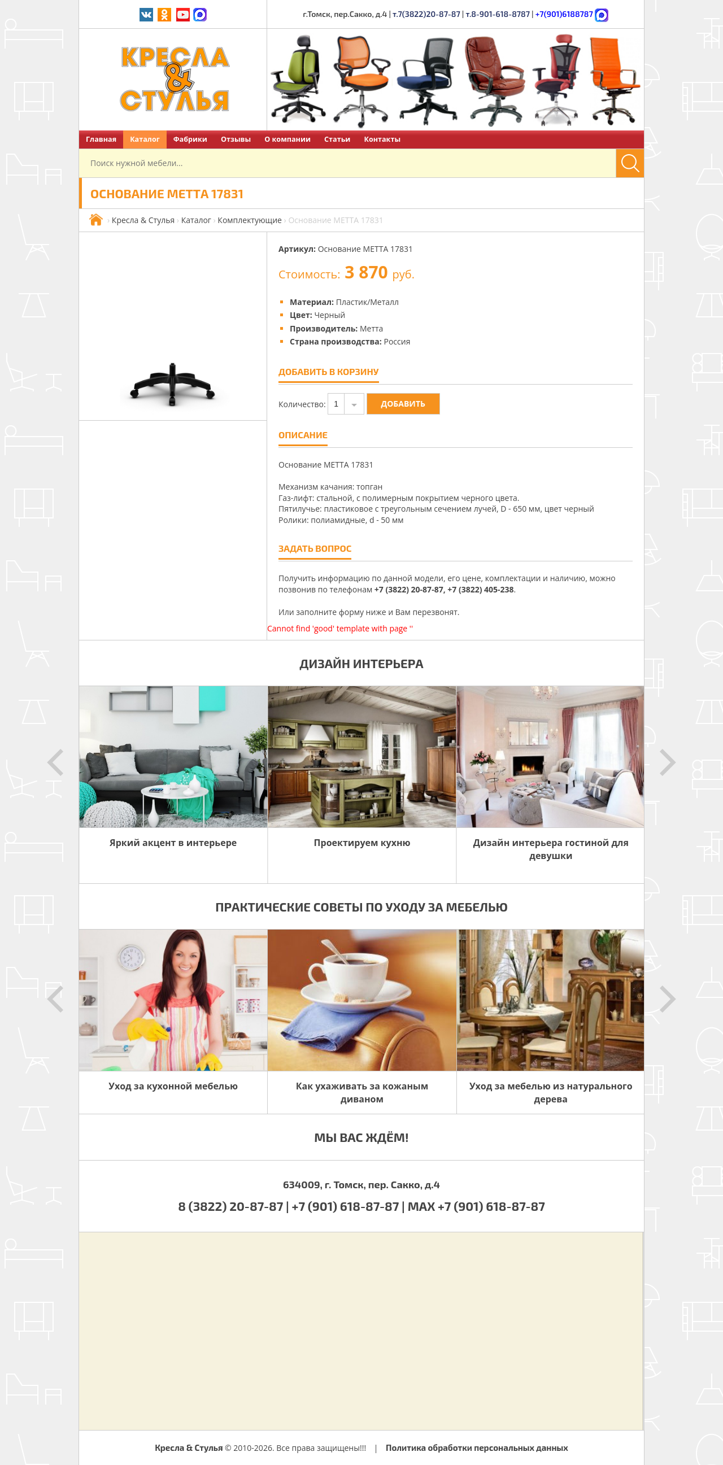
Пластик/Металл (367, 302)
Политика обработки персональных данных (477, 1447)
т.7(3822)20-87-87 (426, 14)
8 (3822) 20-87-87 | (234, 1205)
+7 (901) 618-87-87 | (348, 1205)
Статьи (337, 139)
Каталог (145, 139)
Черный (329, 314)
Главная (101, 139)
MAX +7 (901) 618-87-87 (476, 1205)
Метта (371, 328)
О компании (287, 139)
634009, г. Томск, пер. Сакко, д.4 (361, 1184)
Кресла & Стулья (143, 220)
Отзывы (236, 139)
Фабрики (190, 139)
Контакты (382, 139)
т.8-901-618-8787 (497, 14)
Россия (397, 341)
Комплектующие (249, 220)
